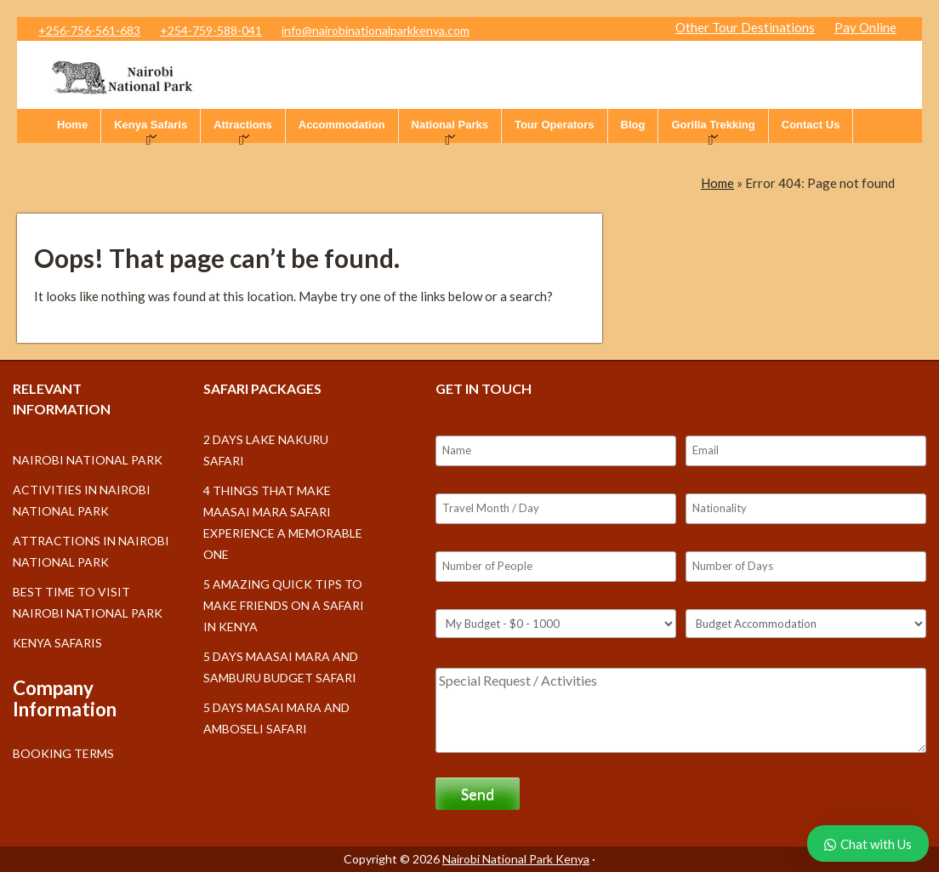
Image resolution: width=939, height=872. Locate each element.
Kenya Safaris (150, 124)
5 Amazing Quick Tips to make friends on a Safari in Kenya (283, 605)
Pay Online (865, 27)
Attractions (242, 124)
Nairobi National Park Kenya (515, 859)
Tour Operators (555, 124)
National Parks (450, 124)
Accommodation (342, 124)
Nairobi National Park (87, 460)
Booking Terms (63, 753)
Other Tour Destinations (745, 27)
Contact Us (811, 124)
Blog (633, 124)
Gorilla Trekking (712, 124)
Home (72, 124)
